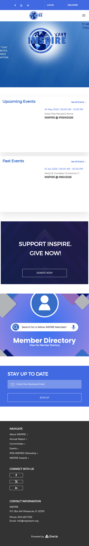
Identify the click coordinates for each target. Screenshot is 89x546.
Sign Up (44, 397)
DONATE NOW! (44, 272)
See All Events (77, 102)
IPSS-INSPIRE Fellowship (23, 453)
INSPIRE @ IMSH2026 (58, 177)
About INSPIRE (18, 434)
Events (13, 448)
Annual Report (17, 439)
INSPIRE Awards (18, 458)
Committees (16, 443)
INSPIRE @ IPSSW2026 (58, 117)
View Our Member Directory (45, 345)
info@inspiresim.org (28, 520)
